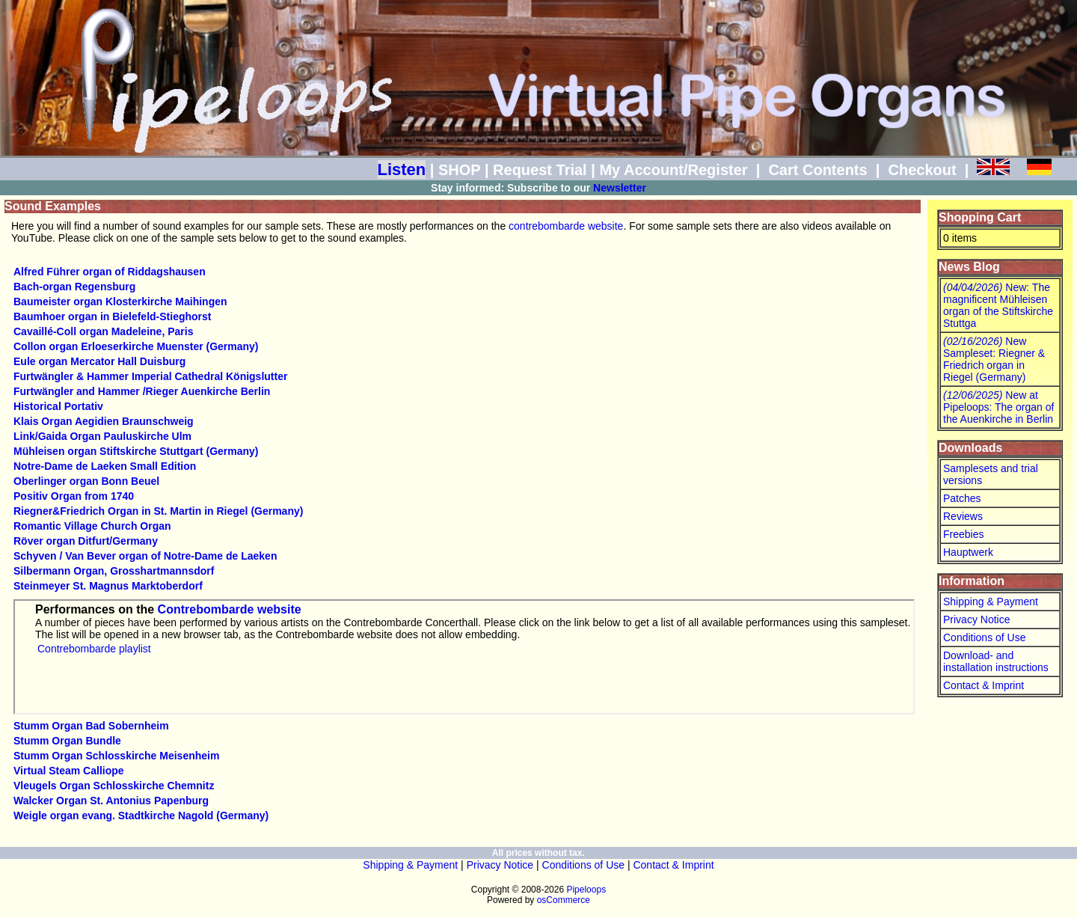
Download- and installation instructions (996, 661)
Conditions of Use (984, 637)
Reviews (963, 516)
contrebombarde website (566, 226)
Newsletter (619, 188)
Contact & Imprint (983, 685)
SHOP (459, 170)
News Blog (969, 266)
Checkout (922, 170)
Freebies (963, 534)
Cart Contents (817, 170)
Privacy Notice (976, 619)
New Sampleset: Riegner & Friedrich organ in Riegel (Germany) (994, 359)
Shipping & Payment (990, 602)
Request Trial (540, 170)
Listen (402, 169)
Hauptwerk (968, 552)
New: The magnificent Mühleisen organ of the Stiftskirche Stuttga (998, 305)
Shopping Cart (980, 217)
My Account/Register (673, 170)
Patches (962, 498)
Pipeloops (586, 889)
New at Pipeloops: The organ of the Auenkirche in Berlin (998, 407)
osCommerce (563, 900)
